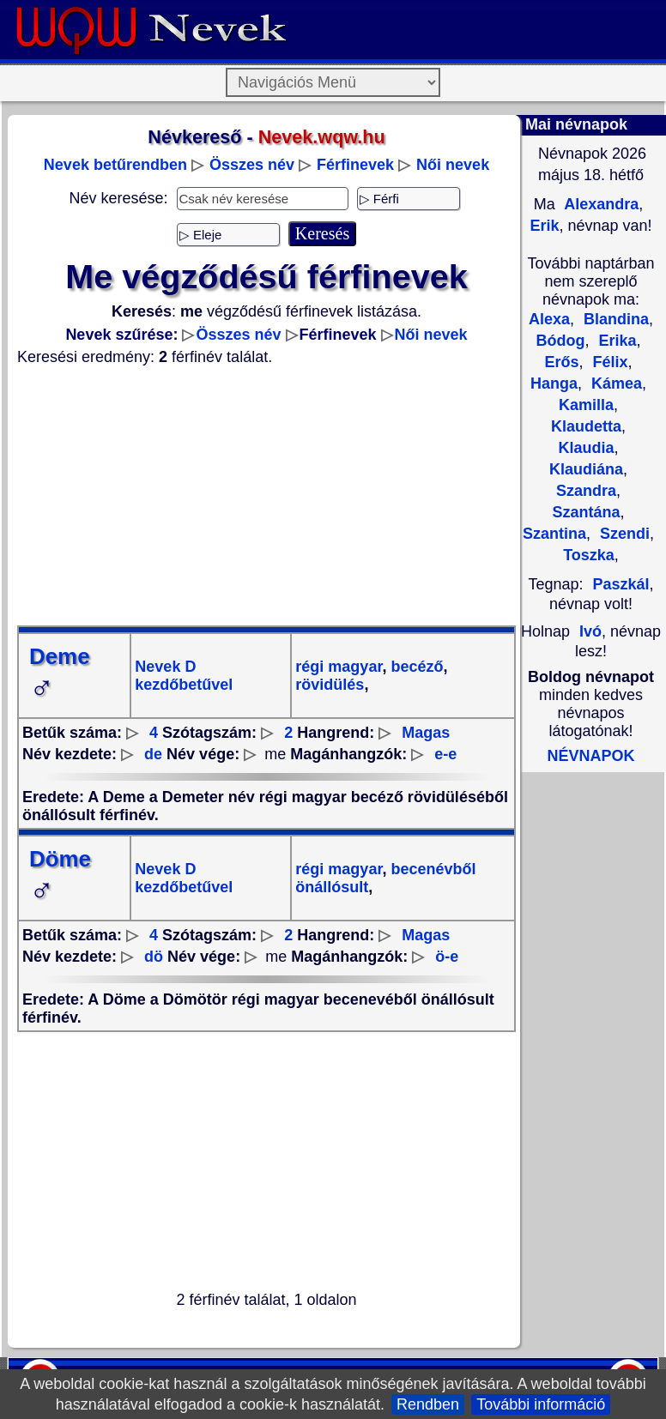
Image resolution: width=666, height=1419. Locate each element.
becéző (414, 666)
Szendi (623, 533)
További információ (540, 1404)
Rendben (428, 1404)
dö (153, 956)
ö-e (446, 956)
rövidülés (329, 684)
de (153, 754)
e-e (445, 754)
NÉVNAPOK (590, 755)
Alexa (549, 319)
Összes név (251, 164)
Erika (615, 340)
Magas (426, 732)
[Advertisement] (266, 496)
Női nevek (452, 164)
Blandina (614, 319)
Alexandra (599, 204)
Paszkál (620, 584)
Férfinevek (355, 164)
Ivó (590, 631)
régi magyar (338, 666)
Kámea (614, 383)
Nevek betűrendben (115, 164)
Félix (608, 362)
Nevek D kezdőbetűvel (184, 675)
